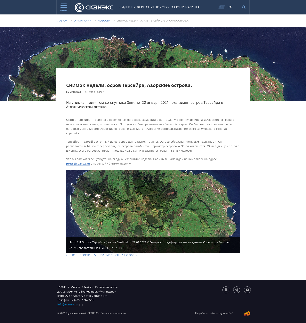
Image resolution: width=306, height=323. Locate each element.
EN (230, 7)
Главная (62, 20)
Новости (104, 20)
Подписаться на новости (118, 255)
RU (221, 7)
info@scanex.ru (67, 304)
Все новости (81, 255)
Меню (63, 8)
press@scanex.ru (78, 163)
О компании (83, 20)
